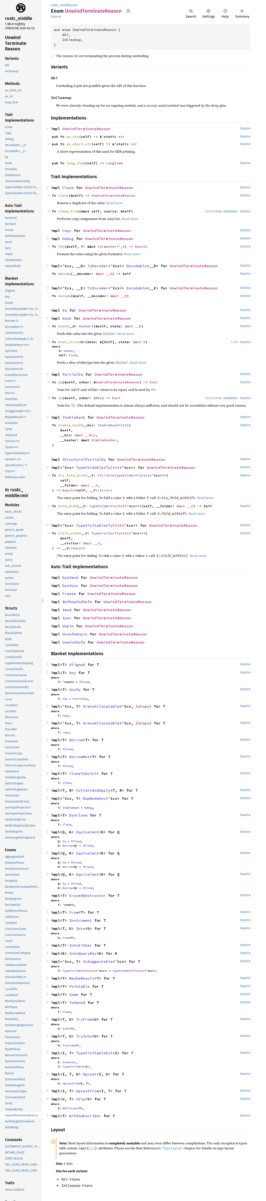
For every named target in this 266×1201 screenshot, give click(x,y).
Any (72, 672)
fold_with (67, 506)
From (73, 912)
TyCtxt (112, 467)
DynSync (70, 585)
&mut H (139, 342)
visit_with (68, 533)
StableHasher (103, 440)
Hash (66, 318)
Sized (73, 355)
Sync (66, 618)
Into (80, 928)
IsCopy (142, 706)
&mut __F (89, 485)
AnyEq (75, 689)
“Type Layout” (172, 1148)
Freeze (69, 593)
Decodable (136, 265)
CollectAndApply (93, 790)
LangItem (114, 163)
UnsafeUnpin (74, 634)
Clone (68, 187)
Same (73, 994)
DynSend (70, 577)
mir (75, 5)
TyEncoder (97, 288)
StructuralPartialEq (84, 459)
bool (154, 382)
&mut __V (91, 543)
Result (141, 246)
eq (60, 382)
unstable (229, 211)
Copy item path (128, 10)
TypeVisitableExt (94, 1053)
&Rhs (98, 398)
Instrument (80, 920)
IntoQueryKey (83, 953)
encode (64, 296)
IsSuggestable (98, 961)
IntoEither (80, 945)
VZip (80, 1099)
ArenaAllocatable (101, 706)
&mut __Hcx (85, 435)
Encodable (136, 288)
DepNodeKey (94, 798)
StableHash (73, 417)
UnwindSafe (73, 642)
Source (56, 16)
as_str (72, 136)
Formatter (107, 246)
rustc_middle (61, 5)
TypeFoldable (89, 467)
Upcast (90, 1074)
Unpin (68, 626)
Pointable (79, 986)
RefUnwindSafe (77, 601)
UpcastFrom (71, 1083)
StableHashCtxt (112, 425)
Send (66, 609)
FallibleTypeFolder (116, 475)
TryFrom (84, 1019)
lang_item (75, 163)
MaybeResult (81, 978)
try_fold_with (71, 475)
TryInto (84, 1036)
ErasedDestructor (87, 895)
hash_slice (68, 342)
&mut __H (133, 326)
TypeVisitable (91, 525)
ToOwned (77, 1002)
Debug (68, 238)
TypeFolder (99, 506)
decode (64, 274)
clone (63, 195)
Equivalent (87, 832)
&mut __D (104, 274)
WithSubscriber (85, 1115)
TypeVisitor (102, 533)
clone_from (68, 211)
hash (62, 326)
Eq (64, 310)
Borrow (76, 740)
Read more (114, 203)
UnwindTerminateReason (86, 128)
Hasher (85, 326)
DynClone (78, 815)
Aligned (77, 664)
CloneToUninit (84, 773)
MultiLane (70, 1108)
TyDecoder (97, 265)
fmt (61, 246)
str (121, 136)
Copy (66, 230)
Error (105, 490)
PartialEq (72, 374)
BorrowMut (79, 756)
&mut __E (118, 296)
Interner (69, 1062)
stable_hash (69, 425)
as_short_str (78, 144)
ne (60, 398)
